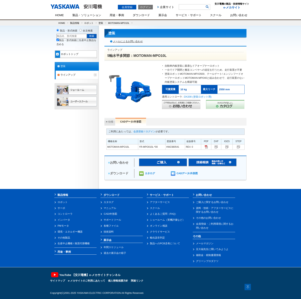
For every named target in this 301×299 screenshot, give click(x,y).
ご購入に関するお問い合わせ (212, 202)
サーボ (61, 208)
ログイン (145, 7)
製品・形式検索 (68, 30)
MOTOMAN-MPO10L (118, 23)
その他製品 (64, 237)
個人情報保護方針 (118, 280)
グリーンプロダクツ (207, 261)
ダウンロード (141, 15)
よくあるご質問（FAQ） (163, 213)
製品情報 (74, 23)
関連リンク (137, 280)
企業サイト (167, 7)
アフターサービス (160, 202)
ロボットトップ (69, 54)
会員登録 (127, 7)
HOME (59, 15)
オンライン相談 (158, 225)
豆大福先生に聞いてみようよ (212, 249)
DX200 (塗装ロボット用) (198, 96)
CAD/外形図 (110, 213)
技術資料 (109, 231)
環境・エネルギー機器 (70, 231)
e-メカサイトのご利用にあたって (86, 280)
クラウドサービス (160, 231)
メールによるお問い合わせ (128, 41)
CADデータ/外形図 (187, 173)
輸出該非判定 (157, 237)
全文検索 (88, 30)
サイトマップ (57, 280)
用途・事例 (117, 15)
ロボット (88, 23)
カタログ (150, 173)
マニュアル (110, 208)
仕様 (110, 121)
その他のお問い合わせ (208, 217)
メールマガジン (204, 243)
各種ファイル (111, 225)
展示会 (162, 15)
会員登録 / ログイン (144, 131)
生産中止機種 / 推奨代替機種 (74, 243)
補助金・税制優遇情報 (208, 255)
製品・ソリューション (86, 15)
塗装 (100, 23)
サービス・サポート (189, 15)
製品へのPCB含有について (165, 243)
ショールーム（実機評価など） (167, 219)
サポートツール (112, 219)
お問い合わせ (238, 15)
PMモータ (63, 225)
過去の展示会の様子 (115, 253)
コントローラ (65, 213)
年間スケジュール (114, 247)
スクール (216, 15)
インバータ (64, 219)
